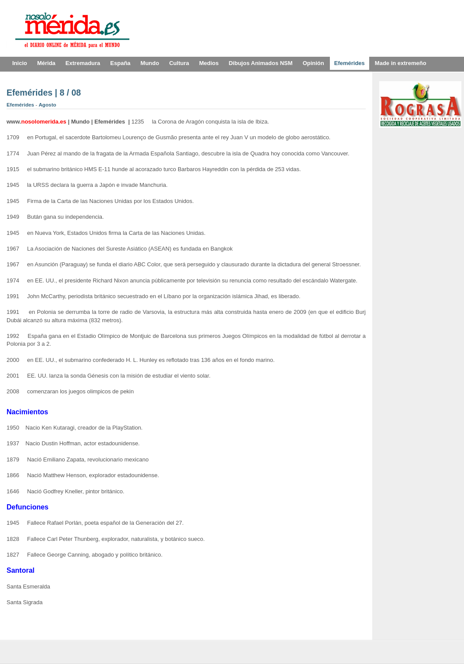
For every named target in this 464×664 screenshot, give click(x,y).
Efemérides (21, 104)
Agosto (47, 104)
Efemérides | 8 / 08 (44, 92)
